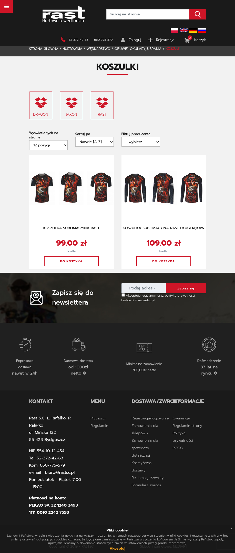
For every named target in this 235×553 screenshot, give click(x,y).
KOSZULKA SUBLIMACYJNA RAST (71, 228)
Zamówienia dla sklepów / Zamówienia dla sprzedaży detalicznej (144, 440)
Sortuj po (82, 134)
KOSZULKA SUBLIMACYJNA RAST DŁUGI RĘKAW (164, 228)
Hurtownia (72, 48)
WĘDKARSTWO (98, 48)
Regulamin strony (187, 425)
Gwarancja (181, 418)
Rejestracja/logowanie (150, 418)
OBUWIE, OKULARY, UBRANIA (138, 48)
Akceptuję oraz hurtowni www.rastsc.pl (158, 298)
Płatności (98, 418)
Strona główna (44, 48)
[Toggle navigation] (6, 6)
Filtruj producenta (135, 134)
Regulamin (99, 425)
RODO (177, 448)
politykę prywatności (180, 295)
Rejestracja (165, 40)
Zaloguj (135, 40)
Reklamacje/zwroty (147, 477)
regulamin (149, 295)
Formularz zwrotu (146, 485)
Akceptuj (117, 548)
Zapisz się (186, 288)
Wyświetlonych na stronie (43, 135)
